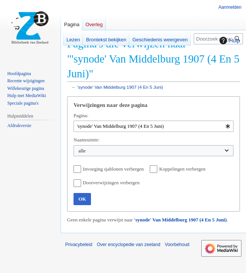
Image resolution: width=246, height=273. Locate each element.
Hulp (229, 40)
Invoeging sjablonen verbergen (113, 169)
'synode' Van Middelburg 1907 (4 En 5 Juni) (120, 87)
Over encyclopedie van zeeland (128, 244)
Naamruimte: (87, 140)
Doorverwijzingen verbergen (111, 182)
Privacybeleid (78, 244)
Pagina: (81, 115)
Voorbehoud (177, 244)
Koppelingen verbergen (182, 169)
